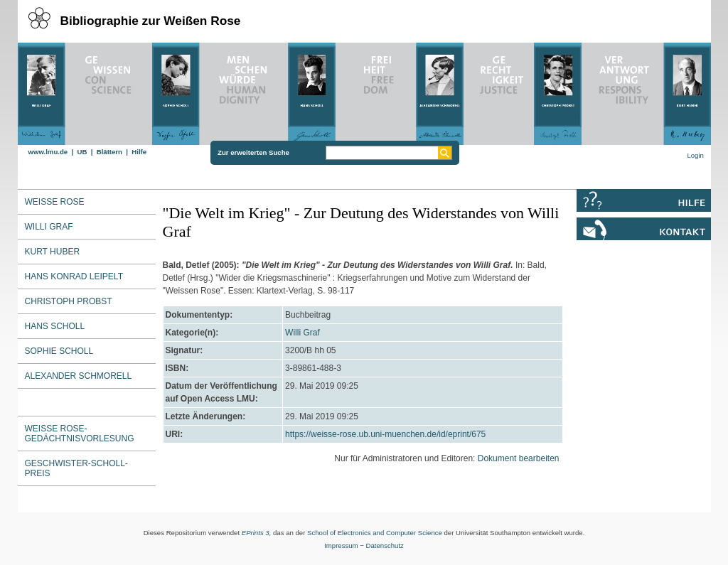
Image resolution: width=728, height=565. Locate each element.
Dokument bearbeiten (519, 458)
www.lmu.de (48, 152)
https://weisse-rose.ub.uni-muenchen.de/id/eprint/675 (385, 434)
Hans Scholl (55, 326)
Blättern (109, 152)
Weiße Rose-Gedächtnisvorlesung (79, 433)
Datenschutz (385, 545)
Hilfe (139, 152)
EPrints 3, (257, 533)
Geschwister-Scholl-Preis (76, 468)
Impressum (341, 545)
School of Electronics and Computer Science (374, 533)
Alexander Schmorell (78, 376)
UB (82, 152)
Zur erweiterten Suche (253, 152)
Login (695, 155)
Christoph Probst (68, 301)
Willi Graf (302, 333)
